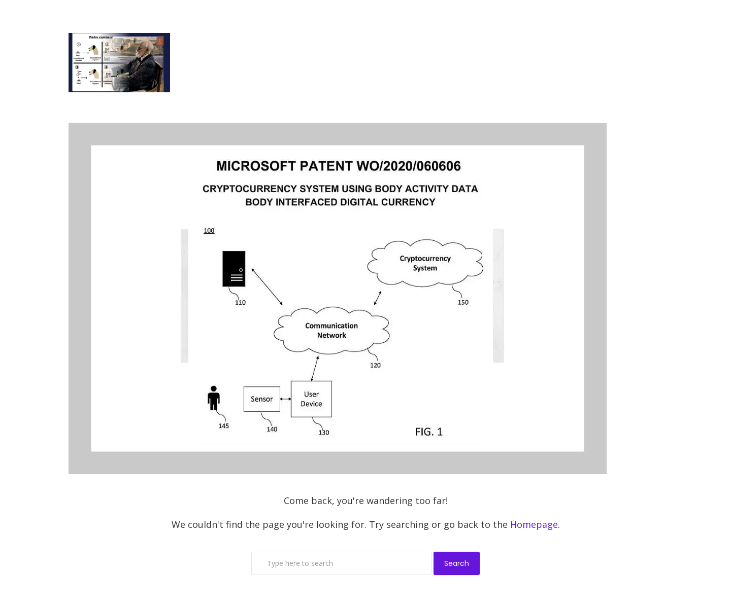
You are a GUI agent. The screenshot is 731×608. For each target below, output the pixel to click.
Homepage (534, 524)
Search (456, 563)
